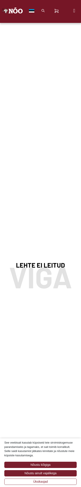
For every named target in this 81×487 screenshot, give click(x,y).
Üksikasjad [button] (40, 481)
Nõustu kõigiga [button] (40, 464)
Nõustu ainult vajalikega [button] (41, 473)
